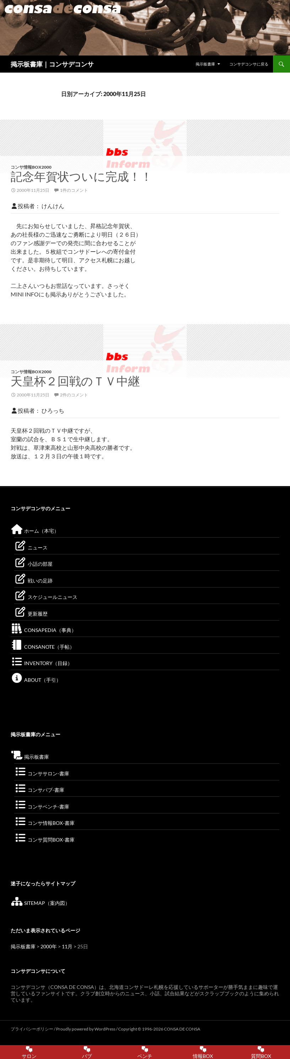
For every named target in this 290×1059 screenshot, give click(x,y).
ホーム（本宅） (35, 531)
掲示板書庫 (205, 64)
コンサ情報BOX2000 (31, 167)
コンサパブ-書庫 (39, 790)
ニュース (31, 547)
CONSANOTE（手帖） (43, 647)
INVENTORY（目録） (41, 663)
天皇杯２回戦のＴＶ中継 (75, 381)
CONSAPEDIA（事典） (43, 630)
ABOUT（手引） (36, 680)
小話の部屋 (33, 564)
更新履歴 (31, 614)
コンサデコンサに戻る (248, 64)
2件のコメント (74, 394)
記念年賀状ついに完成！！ (81, 176)
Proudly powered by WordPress (86, 1029)
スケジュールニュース (45, 597)
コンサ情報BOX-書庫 (44, 823)
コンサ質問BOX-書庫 (44, 840)
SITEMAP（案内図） (40, 903)
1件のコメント (74, 190)
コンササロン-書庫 (41, 773)
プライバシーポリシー (32, 1029)
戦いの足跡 (33, 581)
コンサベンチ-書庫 (41, 807)
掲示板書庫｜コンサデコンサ (52, 64)
